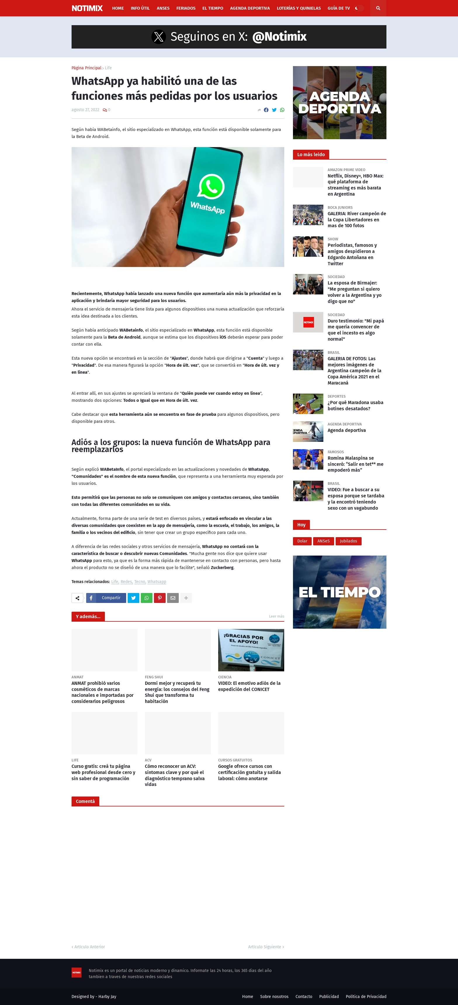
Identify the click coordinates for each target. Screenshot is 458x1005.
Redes (126, 582)
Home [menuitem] (118, 8)
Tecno (139, 582)
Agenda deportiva (347, 430)
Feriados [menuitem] (185, 8)
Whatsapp (157, 582)
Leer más (276, 616)
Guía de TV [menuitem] (339, 8)
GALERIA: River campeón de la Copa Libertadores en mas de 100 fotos (357, 220)
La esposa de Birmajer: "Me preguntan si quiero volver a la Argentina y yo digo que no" (354, 292)
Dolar (302, 541)
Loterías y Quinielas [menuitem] (299, 8)
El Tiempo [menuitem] (212, 8)
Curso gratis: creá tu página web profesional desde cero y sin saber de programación (103, 772)
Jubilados (348, 541)
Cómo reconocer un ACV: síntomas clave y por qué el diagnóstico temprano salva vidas (175, 775)
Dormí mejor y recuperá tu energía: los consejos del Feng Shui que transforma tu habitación (177, 692)
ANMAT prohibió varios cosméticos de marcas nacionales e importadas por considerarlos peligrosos (102, 692)
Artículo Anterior (89, 946)
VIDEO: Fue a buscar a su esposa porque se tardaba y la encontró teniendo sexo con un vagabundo (356, 499)
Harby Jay (107, 996)
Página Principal (86, 68)
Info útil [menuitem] (140, 8)
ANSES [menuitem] (163, 8)
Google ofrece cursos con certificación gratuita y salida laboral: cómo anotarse (249, 772)
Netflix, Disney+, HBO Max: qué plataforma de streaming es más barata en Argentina (356, 185)
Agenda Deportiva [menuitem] (250, 8)
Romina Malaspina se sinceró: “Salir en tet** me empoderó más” (356, 464)
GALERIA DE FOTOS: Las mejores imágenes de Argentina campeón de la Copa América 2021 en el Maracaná (354, 371)
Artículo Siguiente (264, 946)
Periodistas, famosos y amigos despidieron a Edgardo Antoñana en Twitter (352, 254)
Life (108, 68)
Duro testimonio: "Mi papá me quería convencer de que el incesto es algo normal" (356, 330)
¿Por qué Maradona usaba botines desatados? (356, 405)
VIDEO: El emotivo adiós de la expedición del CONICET (249, 686)
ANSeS (324, 541)
